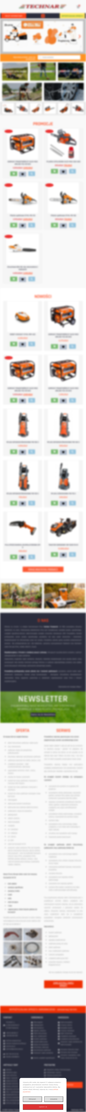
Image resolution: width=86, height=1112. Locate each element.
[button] (43, 16)
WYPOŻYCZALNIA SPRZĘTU (72, 16)
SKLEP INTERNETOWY (13, 16)
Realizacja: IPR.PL (77, 1110)
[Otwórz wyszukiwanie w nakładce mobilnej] (59, 57)
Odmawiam (32, 1099)
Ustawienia (53, 1099)
